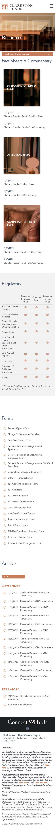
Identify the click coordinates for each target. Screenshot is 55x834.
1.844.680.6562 (41, 782)
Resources (7, 738)
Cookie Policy (9, 741)
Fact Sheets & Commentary (16, 51)
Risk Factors (21, 738)
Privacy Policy (37, 738)
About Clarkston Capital (29, 735)
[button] (51, 6)
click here (23, 782)
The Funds (8, 735)
